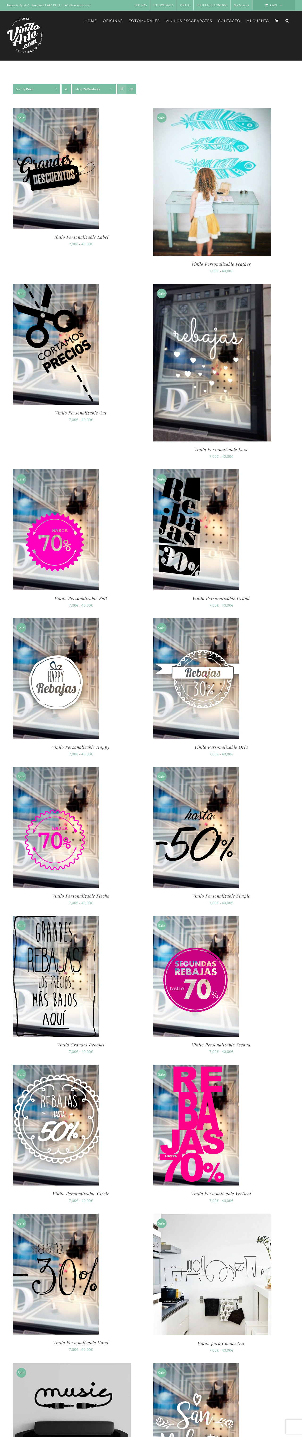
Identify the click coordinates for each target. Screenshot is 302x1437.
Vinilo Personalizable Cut (81, 413)
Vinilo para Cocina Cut (221, 1343)
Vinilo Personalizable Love (221, 449)
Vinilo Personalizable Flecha (81, 896)
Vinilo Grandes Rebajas (81, 1045)
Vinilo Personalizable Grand (221, 598)
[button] (287, 21)
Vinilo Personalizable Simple (221, 896)
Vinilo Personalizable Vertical (221, 1193)
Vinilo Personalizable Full (81, 598)
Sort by (24, 89)
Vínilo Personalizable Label (81, 237)
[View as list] (131, 89)
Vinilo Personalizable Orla (221, 747)
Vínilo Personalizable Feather (221, 264)
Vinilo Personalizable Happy (81, 747)
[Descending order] (66, 89)
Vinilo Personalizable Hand (81, 1342)
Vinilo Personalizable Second (221, 1045)
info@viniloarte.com (77, 5)
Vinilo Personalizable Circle (81, 1193)
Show (88, 89)
